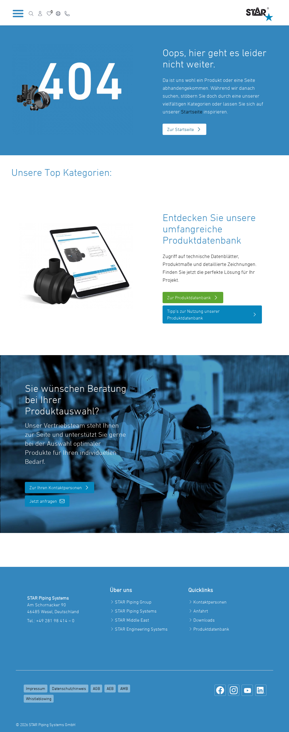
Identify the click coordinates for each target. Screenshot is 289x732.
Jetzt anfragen (47, 501)
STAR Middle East (132, 619)
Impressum (35, 688)
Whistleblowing (38, 698)
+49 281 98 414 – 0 (55, 620)
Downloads (204, 619)
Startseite (191, 112)
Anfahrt (200, 610)
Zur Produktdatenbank (193, 297)
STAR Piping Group (133, 601)
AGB (96, 688)
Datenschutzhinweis (69, 688)
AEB (110, 688)
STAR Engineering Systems (141, 629)
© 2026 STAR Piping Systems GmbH (45, 724)
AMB (124, 688)
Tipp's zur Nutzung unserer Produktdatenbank (212, 314)
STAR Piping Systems (136, 610)
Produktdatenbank (211, 629)
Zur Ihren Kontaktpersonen (59, 487)
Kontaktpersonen (210, 601)
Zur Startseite (184, 129)
